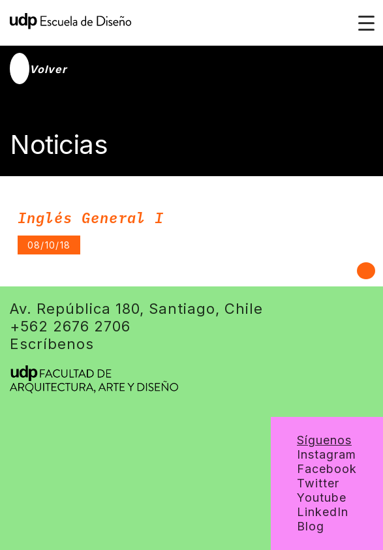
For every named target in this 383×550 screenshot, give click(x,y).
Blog (310, 526)
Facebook (327, 469)
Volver (38, 69)
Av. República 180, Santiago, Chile (136, 308)
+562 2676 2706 (70, 326)
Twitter (318, 483)
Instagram (326, 454)
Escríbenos (52, 343)
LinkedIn (322, 512)
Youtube (321, 497)
